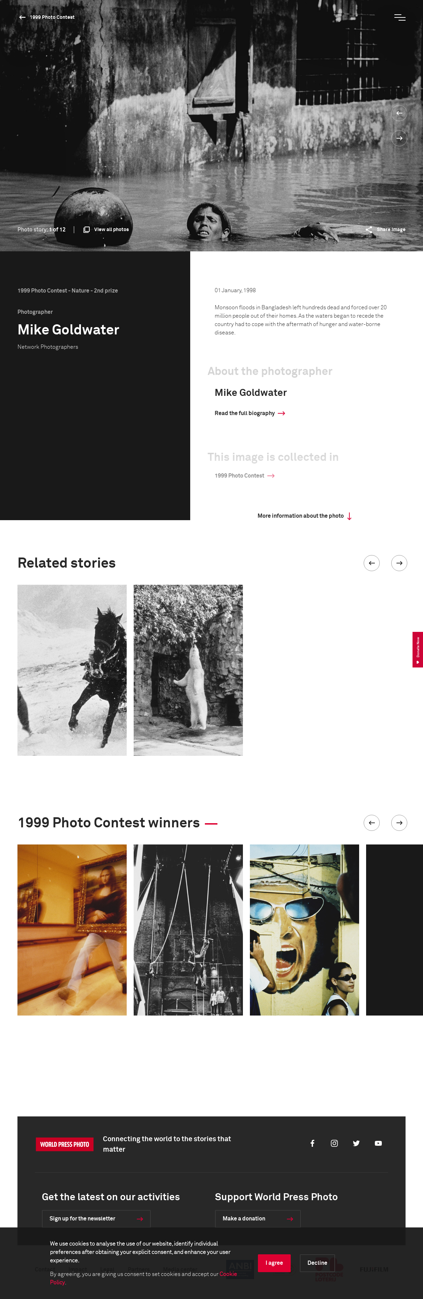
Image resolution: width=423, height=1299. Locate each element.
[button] (372, 563)
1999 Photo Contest (52, 17)
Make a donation (244, 1218)
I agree (274, 1263)
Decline (317, 1263)
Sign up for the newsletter (82, 1218)
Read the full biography (245, 413)
